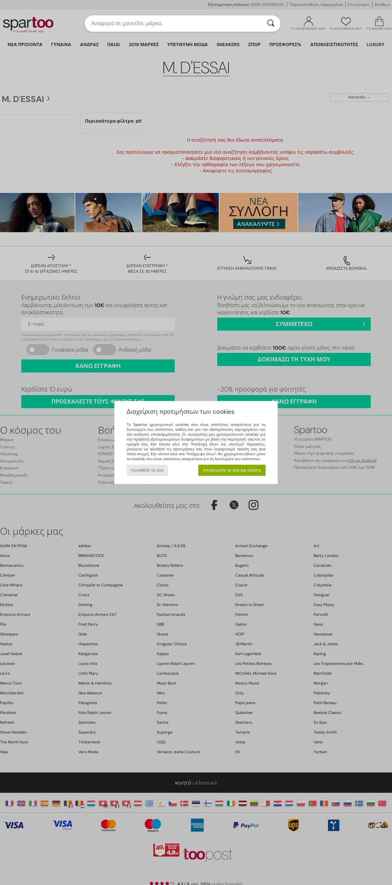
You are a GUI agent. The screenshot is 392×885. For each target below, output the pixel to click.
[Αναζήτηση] (270, 23)
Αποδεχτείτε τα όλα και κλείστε (232, 470)
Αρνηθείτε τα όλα (147, 470)
